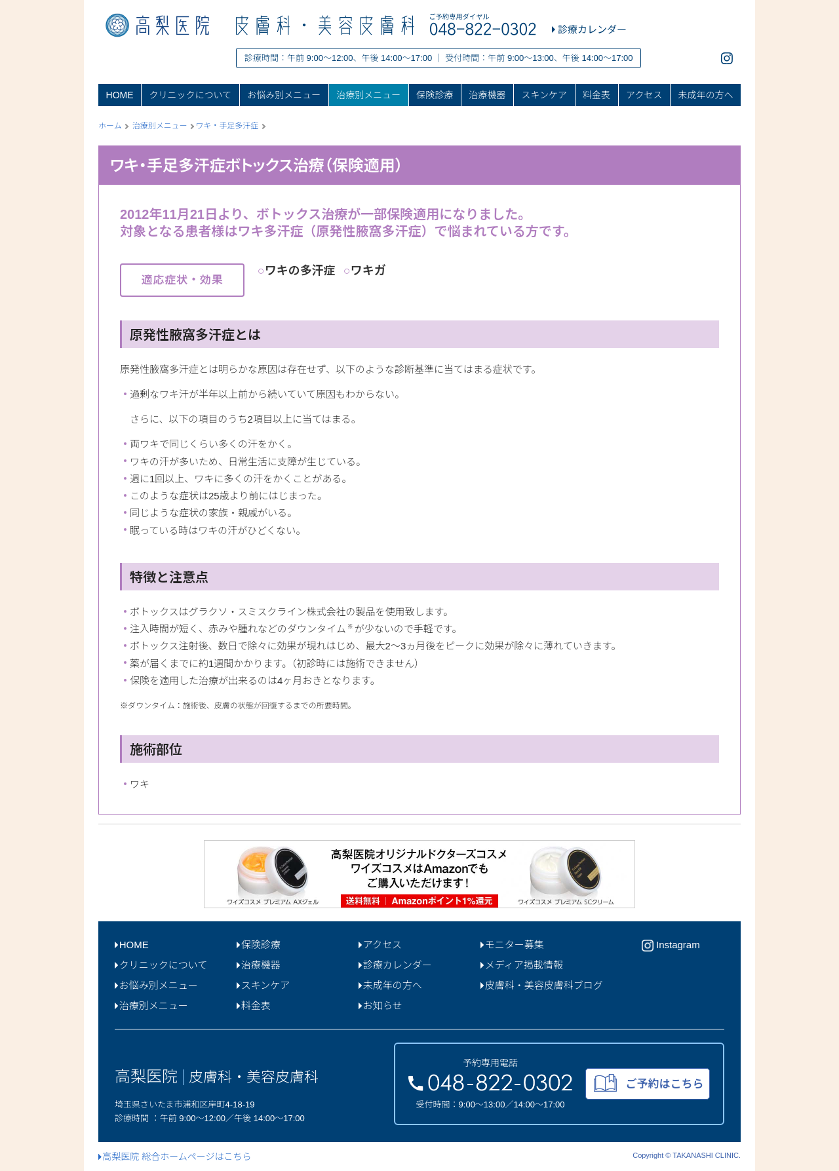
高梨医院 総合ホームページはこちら (174, 1156)
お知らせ (380, 1005)
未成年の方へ (705, 95)
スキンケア (544, 95)
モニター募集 (512, 945)
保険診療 (434, 95)
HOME (120, 95)
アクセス (644, 95)
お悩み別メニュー (284, 95)
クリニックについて (190, 95)
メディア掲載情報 (521, 965)
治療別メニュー (368, 95)
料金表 (596, 95)
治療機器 (487, 95)
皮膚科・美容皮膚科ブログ (541, 985)
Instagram (671, 945)
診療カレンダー (395, 965)
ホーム (110, 125)
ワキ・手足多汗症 (226, 125)
